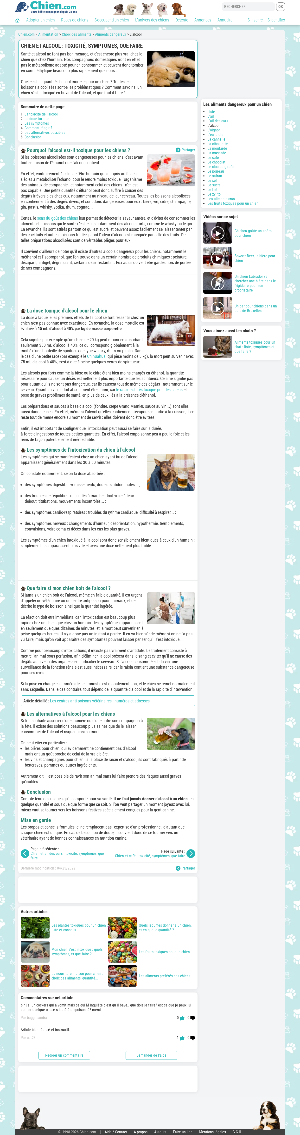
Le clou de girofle (220, 166)
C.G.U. (237, 1132)
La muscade (216, 153)
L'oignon (214, 130)
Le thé (212, 189)
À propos (140, 1132)
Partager (185, 150)
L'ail (210, 116)
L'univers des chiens (152, 19)
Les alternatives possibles (45, 132)
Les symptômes (37, 123)
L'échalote (215, 134)
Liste (211, 111)
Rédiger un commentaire (64, 1055)
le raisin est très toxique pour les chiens (149, 389)
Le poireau (215, 171)
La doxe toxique (37, 118)
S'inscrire (255, 19)
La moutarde (217, 148)
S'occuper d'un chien (112, 19)
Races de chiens (74, 19)
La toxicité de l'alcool (41, 114)
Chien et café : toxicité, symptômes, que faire (150, 856)
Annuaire (224, 19)
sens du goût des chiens (57, 218)
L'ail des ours (217, 121)
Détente (181, 19)
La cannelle (216, 139)
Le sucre (214, 185)
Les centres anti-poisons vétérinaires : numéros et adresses (100, 700)
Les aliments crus (221, 199)
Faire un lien (182, 1132)
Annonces (202, 19)
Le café (213, 157)
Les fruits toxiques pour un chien (232, 203)
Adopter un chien (40, 19)
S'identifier (276, 19)
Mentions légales (212, 1132)
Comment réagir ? (38, 128)
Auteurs (160, 1132)
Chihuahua (96, 356)
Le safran (214, 176)
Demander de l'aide (151, 1055)
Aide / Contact (116, 1132)
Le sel (212, 180)
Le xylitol (214, 194)
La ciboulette (217, 144)
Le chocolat (216, 162)
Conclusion (33, 137)
